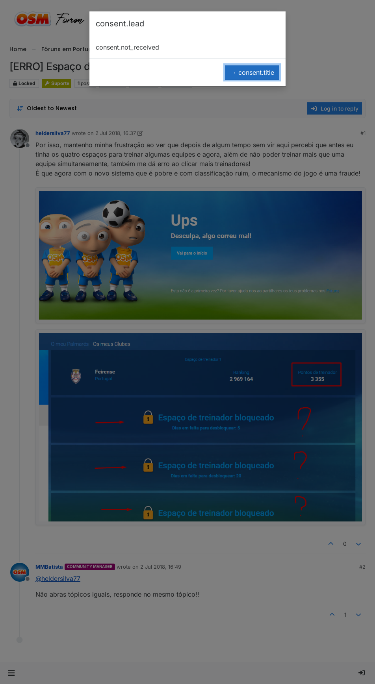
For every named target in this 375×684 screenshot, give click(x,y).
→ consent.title (252, 72)
